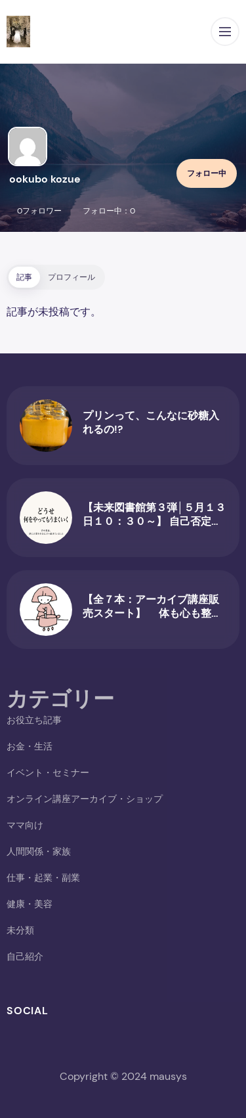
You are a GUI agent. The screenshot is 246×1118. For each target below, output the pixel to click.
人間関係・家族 (39, 851)
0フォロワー (39, 211)
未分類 (20, 930)
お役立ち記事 (34, 720)
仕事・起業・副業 (43, 877)
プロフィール (71, 277)
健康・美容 (29, 904)
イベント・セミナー (48, 772)
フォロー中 (206, 173)
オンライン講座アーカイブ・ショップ (85, 799)
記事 (24, 277)
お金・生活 (29, 746)
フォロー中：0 (109, 211)
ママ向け (25, 825)
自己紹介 (25, 956)
